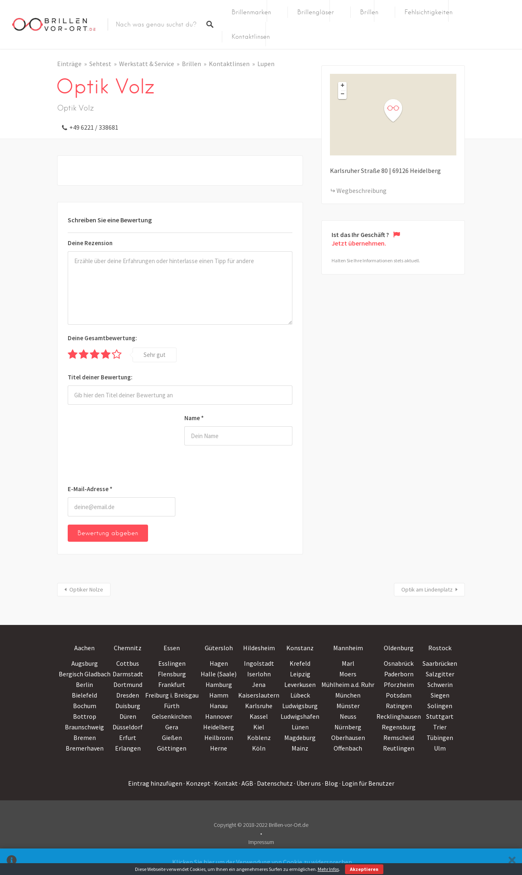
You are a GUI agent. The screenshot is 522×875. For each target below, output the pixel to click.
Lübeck (300, 695)
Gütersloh (219, 648)
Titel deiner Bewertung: (100, 377)
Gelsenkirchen (172, 716)
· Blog (330, 783)
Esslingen (172, 663)
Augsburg (84, 663)
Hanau (219, 706)
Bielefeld (84, 695)
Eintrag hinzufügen (155, 783)
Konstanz (300, 648)
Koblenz (259, 737)
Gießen (172, 737)
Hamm (218, 695)
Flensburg (172, 674)
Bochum (84, 706)
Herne (218, 748)
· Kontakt (225, 783)
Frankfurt (171, 684)
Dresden (127, 695)
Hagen (219, 663)
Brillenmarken (251, 12)
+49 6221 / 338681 (93, 127)
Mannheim (348, 648)
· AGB (246, 783)
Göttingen (171, 748)
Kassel (259, 716)
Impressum (261, 842)
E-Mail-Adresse (90, 489)
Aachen (84, 648)
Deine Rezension (90, 243)
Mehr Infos (328, 869)
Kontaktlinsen (251, 36)
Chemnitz (128, 648)
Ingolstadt (259, 663)
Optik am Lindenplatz (427, 589)
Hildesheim (259, 648)
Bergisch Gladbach (85, 674)
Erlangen (128, 748)
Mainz (300, 748)
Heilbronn (218, 737)
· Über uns (307, 783)
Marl (348, 663)
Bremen (84, 737)
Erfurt (127, 737)
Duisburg (127, 706)
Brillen (369, 12)
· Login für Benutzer (366, 783)
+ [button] (343, 86)
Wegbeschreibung (361, 190)
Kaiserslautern (258, 695)
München (348, 695)
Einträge (69, 64)
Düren (127, 716)
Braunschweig (84, 727)
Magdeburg (300, 737)
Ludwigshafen (300, 716)
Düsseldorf (128, 727)
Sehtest (100, 64)
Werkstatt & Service (146, 64)
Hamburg (219, 684)
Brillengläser (315, 12)
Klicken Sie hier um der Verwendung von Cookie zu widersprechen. (262, 862)
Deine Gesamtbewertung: (102, 338)
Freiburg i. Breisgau (172, 695)
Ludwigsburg (300, 706)
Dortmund (127, 684)
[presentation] (101, 446)
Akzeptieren (364, 869)
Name (194, 418)
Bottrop (84, 716)
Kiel (258, 727)
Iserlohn (259, 674)
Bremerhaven (85, 748)
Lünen (300, 727)
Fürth (171, 706)
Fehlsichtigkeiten (429, 12)
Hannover (218, 716)
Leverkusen (300, 684)
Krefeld (300, 663)
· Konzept (197, 783)
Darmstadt (128, 674)
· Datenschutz (273, 783)
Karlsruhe (258, 706)
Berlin (84, 684)
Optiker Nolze (86, 589)
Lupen (265, 64)
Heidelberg (218, 727)
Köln (258, 748)
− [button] (343, 95)
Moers (347, 674)
